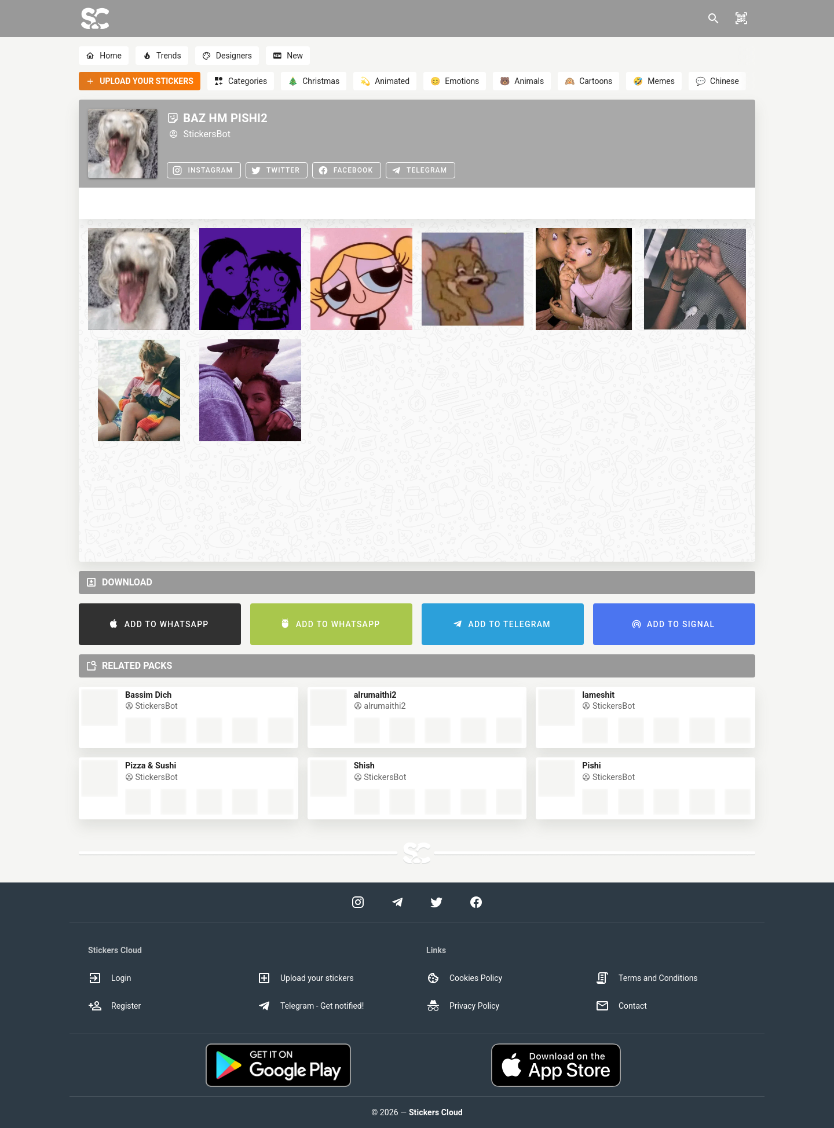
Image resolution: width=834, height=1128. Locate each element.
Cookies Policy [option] (464, 978)
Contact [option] (621, 1006)
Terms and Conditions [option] (646, 978)
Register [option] (114, 1006)
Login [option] (109, 978)
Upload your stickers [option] (305, 978)
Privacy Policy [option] (462, 1006)
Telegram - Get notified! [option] (310, 1006)
